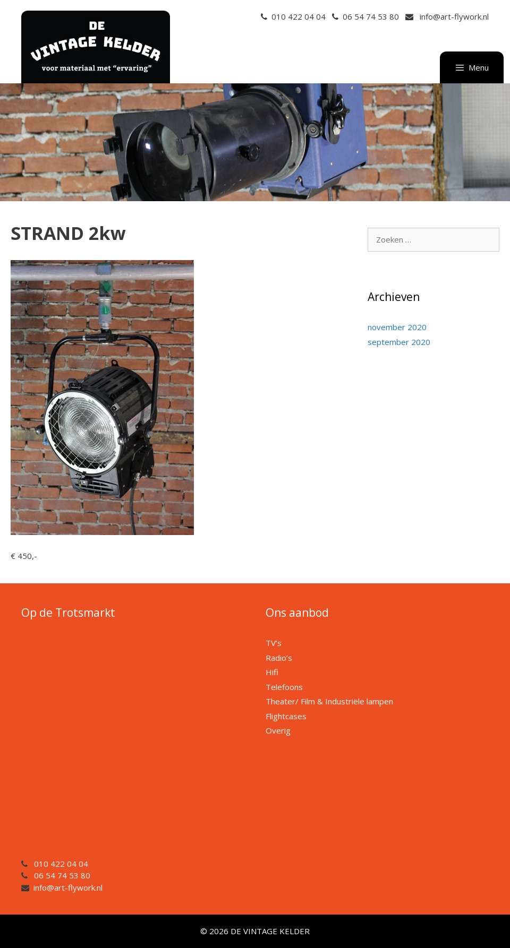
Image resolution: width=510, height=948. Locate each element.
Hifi (272, 672)
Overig (278, 730)
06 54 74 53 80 (371, 16)
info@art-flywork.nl (454, 16)
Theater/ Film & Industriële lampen (329, 701)
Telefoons (284, 687)
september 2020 (399, 342)
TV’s (274, 642)
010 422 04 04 (298, 16)
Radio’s (279, 657)
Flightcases (286, 716)
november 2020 (397, 327)
